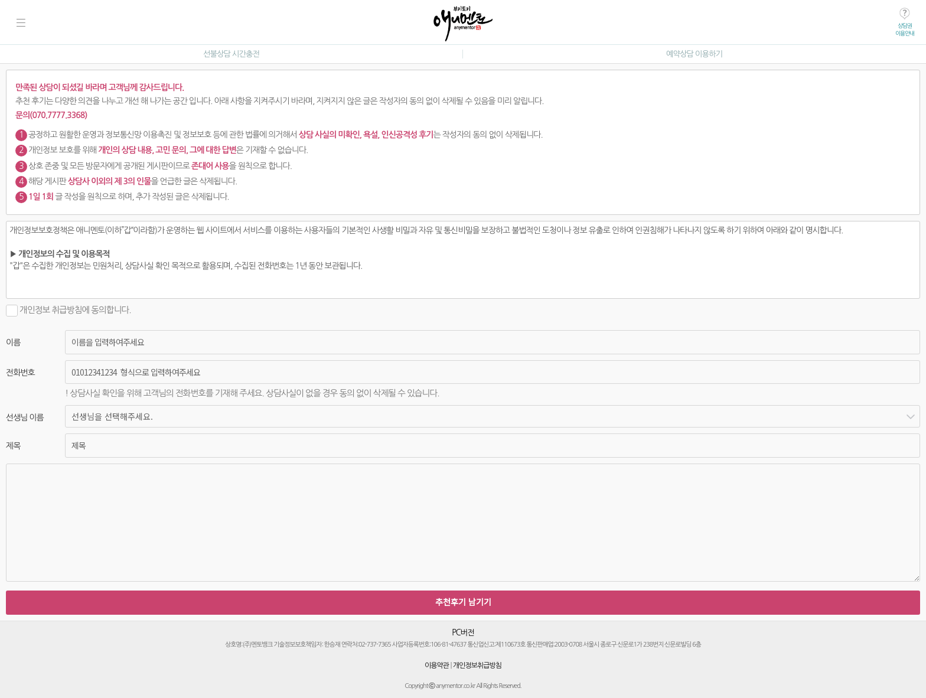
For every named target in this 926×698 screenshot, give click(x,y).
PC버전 (463, 633)
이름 (13, 342)
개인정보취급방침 (477, 665)
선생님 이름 (25, 417)
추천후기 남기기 (463, 602)
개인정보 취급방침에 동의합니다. (68, 309)
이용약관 (437, 665)
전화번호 (20, 372)
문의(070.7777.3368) (51, 115)
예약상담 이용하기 (694, 54)
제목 (13, 446)
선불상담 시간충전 (231, 54)
